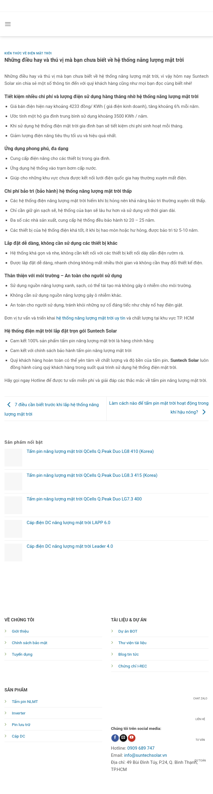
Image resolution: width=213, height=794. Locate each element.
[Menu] (7, 24)
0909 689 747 (141, 748)
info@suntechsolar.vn (145, 755)
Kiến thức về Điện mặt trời (28, 53)
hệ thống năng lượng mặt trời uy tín (90, 318)
